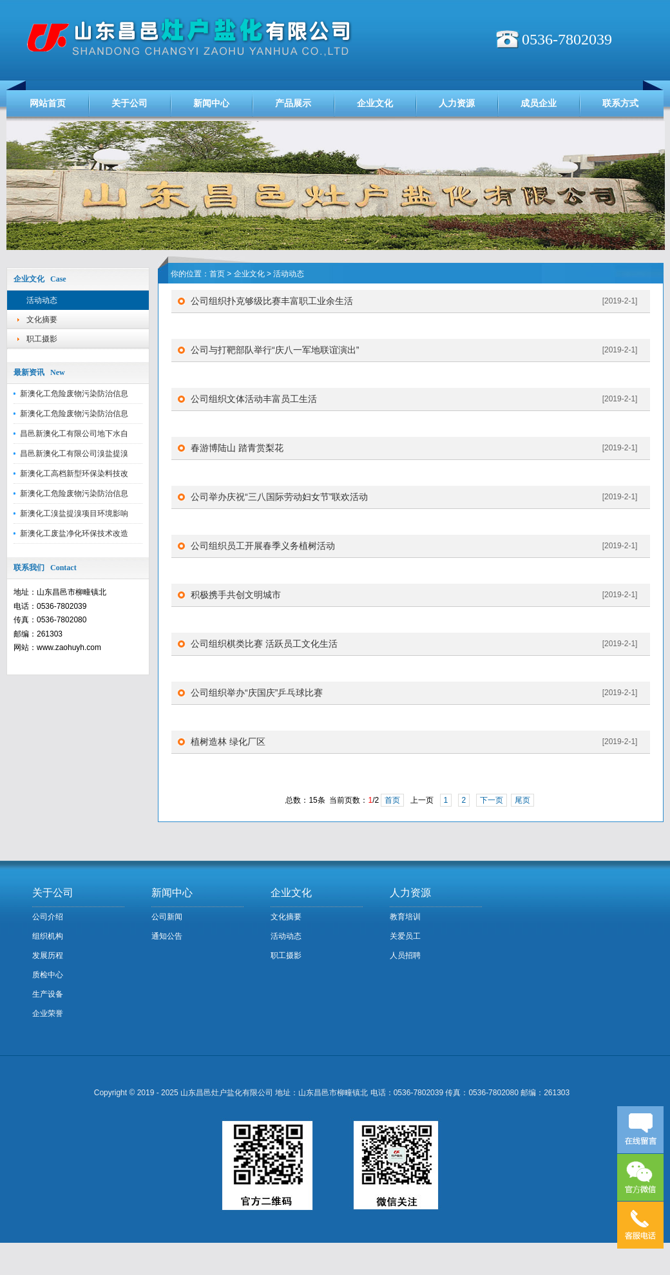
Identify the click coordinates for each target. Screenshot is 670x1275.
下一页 (491, 800)
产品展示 (293, 103)
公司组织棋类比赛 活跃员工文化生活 (264, 643)
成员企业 (539, 103)
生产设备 (47, 994)
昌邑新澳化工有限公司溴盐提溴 (74, 453)
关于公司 (129, 103)
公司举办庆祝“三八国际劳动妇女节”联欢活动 (279, 497)
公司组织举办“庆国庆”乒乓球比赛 (257, 692)
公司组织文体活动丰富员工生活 (254, 399)
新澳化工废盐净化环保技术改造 (74, 533)
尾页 (522, 800)
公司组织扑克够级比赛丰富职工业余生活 (272, 301)
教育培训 (405, 916)
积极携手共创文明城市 (236, 595)
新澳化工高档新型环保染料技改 (74, 473)
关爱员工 (405, 936)
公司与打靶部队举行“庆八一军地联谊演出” (275, 350)
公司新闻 (166, 916)
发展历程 (47, 955)
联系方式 (620, 103)
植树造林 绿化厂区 (228, 741)
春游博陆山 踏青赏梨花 (237, 448)
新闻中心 (211, 103)
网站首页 (48, 103)
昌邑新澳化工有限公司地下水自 (74, 433)
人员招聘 (405, 955)
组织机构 (47, 936)
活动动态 (41, 300)
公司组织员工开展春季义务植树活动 (263, 546)
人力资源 (457, 103)
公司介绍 (47, 916)
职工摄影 (41, 338)
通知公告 (166, 936)
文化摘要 (41, 319)
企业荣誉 (47, 1013)
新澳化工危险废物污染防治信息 (74, 393)
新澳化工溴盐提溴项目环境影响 (74, 513)
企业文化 (375, 103)
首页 (217, 273)
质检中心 (47, 974)
